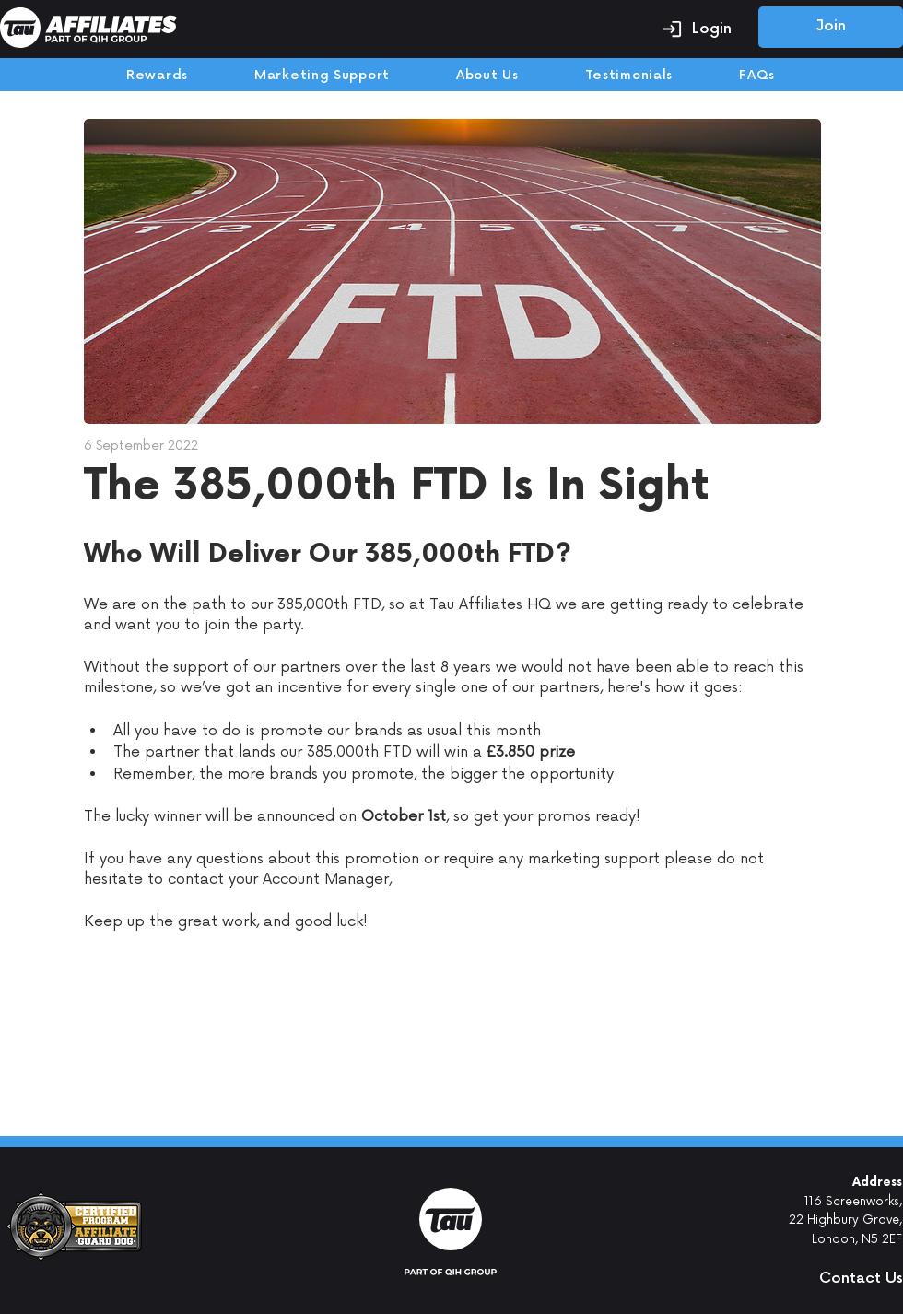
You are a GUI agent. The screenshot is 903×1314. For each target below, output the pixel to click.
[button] (824, 1278)
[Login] (697, 28)
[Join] (830, 27)
